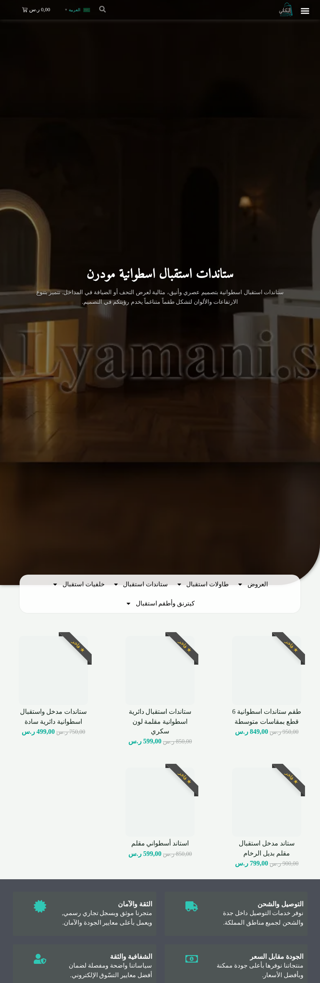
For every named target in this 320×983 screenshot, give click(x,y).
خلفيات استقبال (78, 584)
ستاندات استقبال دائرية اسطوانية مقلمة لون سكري (160, 721)
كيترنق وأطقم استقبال (160, 603)
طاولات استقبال (202, 584)
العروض (252, 584)
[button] (305, 11)
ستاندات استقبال (140, 584)
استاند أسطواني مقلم (160, 843)
